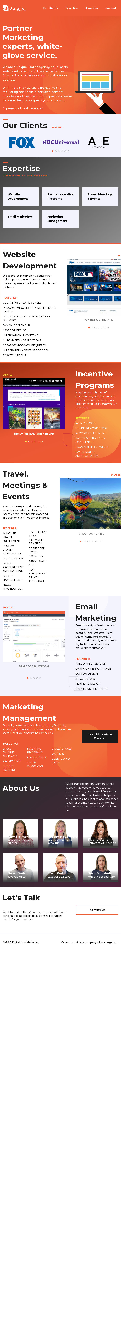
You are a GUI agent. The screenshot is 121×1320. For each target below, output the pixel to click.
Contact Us (97, 909)
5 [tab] (65, 151)
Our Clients (50, 8)
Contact (110, 8)
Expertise (71, 8)
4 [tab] (62, 151)
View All (57, 127)
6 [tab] (68, 151)
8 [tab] (102, 541)
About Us (91, 8)
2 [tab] (56, 151)
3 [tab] (59, 151)
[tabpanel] (22, 142)
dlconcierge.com (107, 942)
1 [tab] (52, 151)
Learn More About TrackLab (100, 736)
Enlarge (7, 375)
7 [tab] (108, 327)
